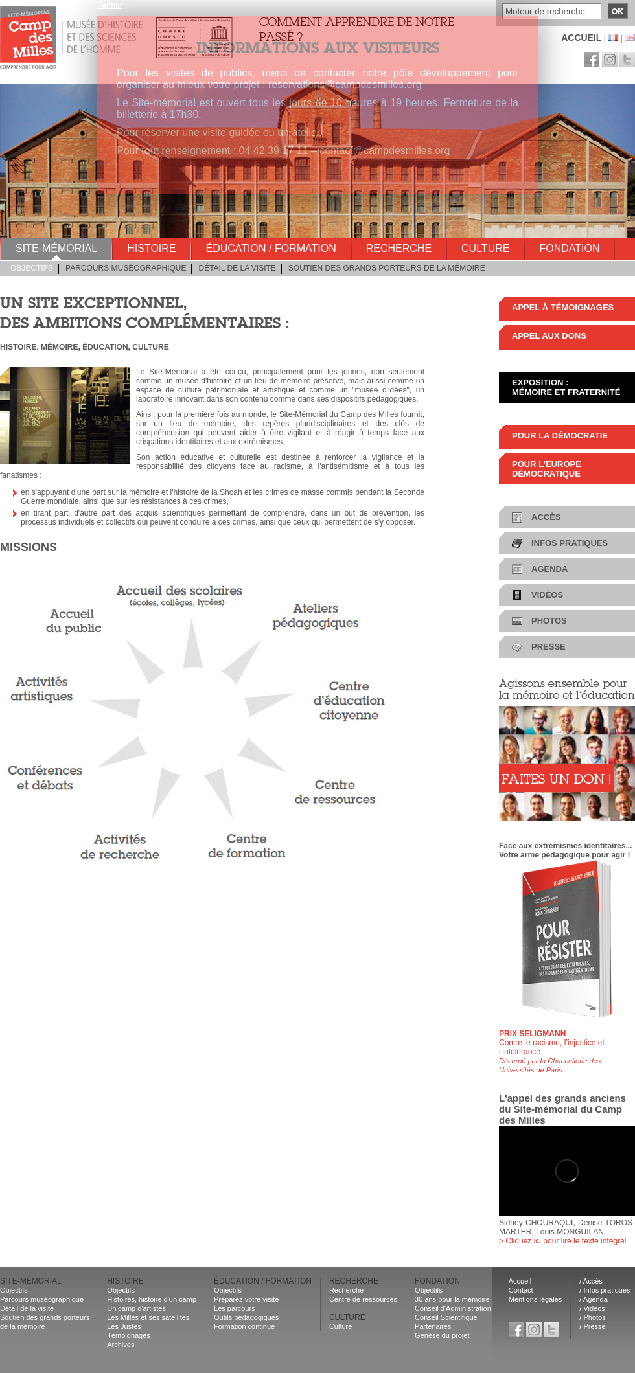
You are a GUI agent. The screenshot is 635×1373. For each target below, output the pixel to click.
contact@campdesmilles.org (384, 150)
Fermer (109, 5)
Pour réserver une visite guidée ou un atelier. (221, 132)
